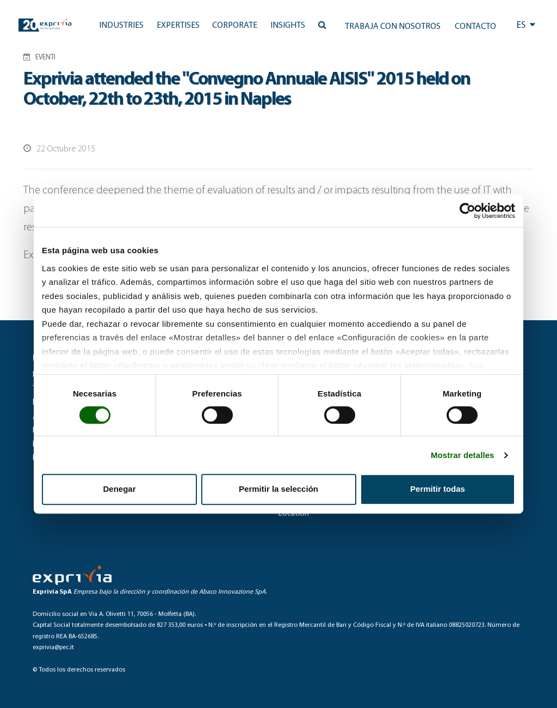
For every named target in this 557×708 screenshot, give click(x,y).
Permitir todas (437, 488)
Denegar (119, 488)
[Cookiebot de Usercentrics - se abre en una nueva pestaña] (467, 211)
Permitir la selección (278, 488)
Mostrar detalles (462, 455)
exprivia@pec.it (53, 647)
